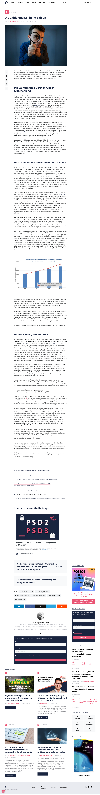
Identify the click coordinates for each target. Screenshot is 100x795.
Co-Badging (62, 195)
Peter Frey (43, 705)
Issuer (50, 176)
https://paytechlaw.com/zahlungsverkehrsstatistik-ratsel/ (28, 476)
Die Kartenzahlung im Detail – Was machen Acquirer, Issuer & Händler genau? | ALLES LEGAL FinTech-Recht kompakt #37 (39, 568)
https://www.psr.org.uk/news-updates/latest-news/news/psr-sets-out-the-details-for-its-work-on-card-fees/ (40, 499)
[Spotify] (90, 3)
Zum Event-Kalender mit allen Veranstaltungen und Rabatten (83, 603)
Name (16, 643)
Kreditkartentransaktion (22, 596)
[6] (14, 495)
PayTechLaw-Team (13, 705)
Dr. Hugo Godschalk (14, 23)
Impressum (53, 788)
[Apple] (78, 730)
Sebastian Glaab (75, 665)
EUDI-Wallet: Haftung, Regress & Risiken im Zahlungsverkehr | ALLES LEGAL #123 (52, 699)
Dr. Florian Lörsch (13, 756)
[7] (14, 499)
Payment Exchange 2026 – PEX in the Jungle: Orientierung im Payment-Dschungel (19, 699)
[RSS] (89, 730)
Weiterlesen (10, 709)
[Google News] (88, 3)
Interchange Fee (26, 344)
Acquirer (53, 344)
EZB (31, 593)
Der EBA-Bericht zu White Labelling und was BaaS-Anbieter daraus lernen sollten (52, 750)
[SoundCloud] (89, 724)
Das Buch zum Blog (84, 776)
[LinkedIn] (85, 3)
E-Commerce (23, 593)
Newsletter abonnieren (43, 788)
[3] (14, 480)
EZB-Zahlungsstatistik (42, 593)
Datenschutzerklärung (37, 656)
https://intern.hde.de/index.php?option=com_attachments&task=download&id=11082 (35, 491)
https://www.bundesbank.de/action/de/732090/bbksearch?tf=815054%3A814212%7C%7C (36, 480)
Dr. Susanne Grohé (46, 756)
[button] (66, 3)
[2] (14, 476)
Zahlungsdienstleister (25, 133)
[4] (14, 484)
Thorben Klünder (24, 756)
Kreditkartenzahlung (39, 596)
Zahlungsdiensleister (54, 596)
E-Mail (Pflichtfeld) (19, 650)
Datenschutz (63, 788)
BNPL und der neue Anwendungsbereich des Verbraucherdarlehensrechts (18, 750)
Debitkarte (37, 106)
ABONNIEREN (40, 661)
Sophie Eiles (91, 665)
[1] (14, 471)
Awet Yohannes (86, 702)
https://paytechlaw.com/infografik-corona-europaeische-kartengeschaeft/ (32, 471)
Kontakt (33, 788)
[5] (14, 491)
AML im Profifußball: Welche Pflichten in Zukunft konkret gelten (83, 690)
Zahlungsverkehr (20, 600)
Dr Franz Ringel (81, 702)
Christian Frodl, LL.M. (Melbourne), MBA (94, 702)
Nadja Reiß (84, 665)
